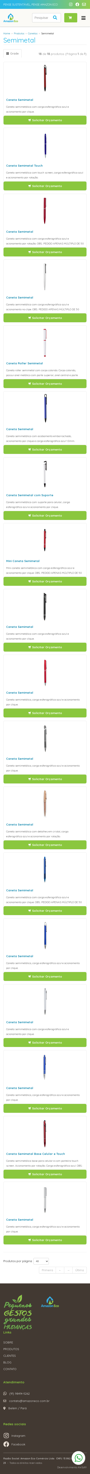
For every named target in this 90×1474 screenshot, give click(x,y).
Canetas (32, 33)
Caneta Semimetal (19, 100)
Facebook (18, 1444)
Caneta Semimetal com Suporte (29, 495)
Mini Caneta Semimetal (23, 561)
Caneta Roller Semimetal (24, 363)
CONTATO (10, 1369)
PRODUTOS (11, 1349)
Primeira (47, 1270)
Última (79, 1270)
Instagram (18, 1435)
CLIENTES (9, 1355)
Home (6, 33)
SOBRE (8, 1342)
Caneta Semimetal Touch (24, 165)
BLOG (7, 1362)
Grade (12, 53)
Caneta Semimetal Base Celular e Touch (35, 1154)
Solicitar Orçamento (45, 120)
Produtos (19, 33)
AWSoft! (82, 1467)
